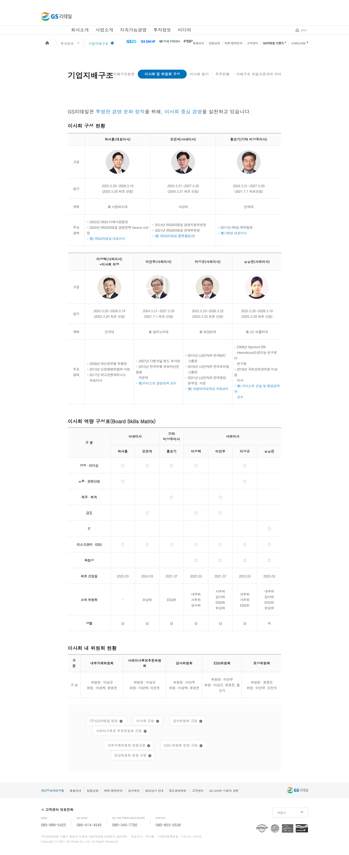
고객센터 (252, 43)
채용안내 (198, 43)
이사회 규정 (145, 720)
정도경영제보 (178, 790)
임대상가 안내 (154, 790)
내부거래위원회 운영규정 (126, 745)
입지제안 (134, 790)
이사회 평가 (199, 74)
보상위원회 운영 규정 (130, 755)
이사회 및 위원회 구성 (162, 74)
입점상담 (214, 43)
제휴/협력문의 (233, 43)
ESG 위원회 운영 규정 (180, 745)
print (304, 30)
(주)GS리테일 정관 (103, 720)
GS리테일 (56, 16)
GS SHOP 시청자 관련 (224, 790)
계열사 (281, 812)
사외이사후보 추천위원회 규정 (119, 730)
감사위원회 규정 (185, 720)
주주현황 (222, 74)
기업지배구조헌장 (120, 74)
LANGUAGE (298, 43)
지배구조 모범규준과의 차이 (258, 74)
